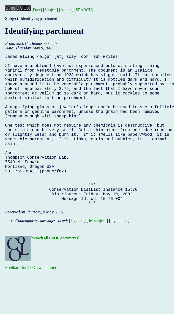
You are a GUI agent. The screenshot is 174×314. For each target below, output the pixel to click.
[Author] (66, 10)
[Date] (37, 10)
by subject (97, 254)
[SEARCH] (83, 10)
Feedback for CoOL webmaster (30, 301)
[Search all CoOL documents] (55, 271)
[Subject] (50, 10)
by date (77, 254)
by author (119, 254)
